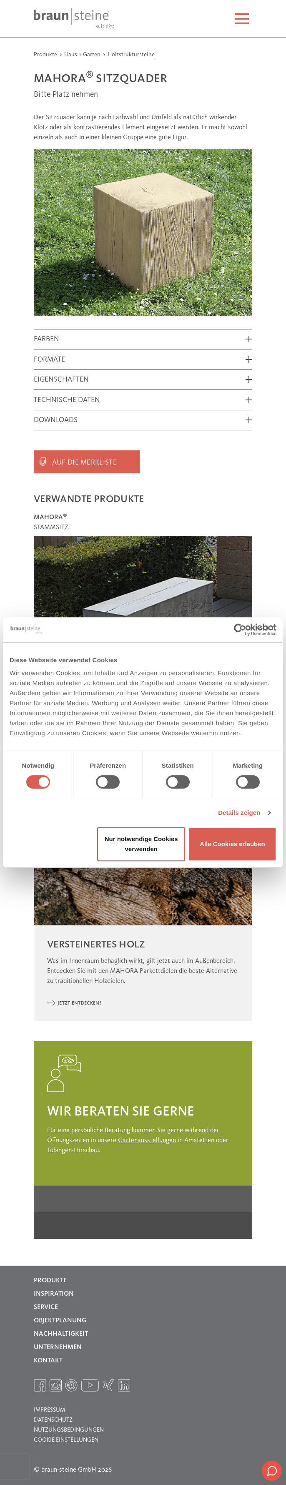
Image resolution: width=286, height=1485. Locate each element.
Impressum (49, 1410)
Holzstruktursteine (131, 55)
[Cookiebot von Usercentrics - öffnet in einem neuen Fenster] (239, 629)
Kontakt (48, 1360)
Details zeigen (239, 812)
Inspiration (54, 1294)
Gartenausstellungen (147, 1140)
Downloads (56, 420)
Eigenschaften (61, 379)
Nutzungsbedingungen (69, 1430)
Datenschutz (53, 1420)
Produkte (46, 55)
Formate (49, 359)
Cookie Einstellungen (66, 1440)
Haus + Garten (83, 55)
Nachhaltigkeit (61, 1334)
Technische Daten (67, 400)
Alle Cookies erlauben (232, 843)
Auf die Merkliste (84, 462)
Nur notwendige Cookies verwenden (141, 843)
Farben (46, 339)
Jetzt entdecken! (79, 1003)
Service (46, 1307)
